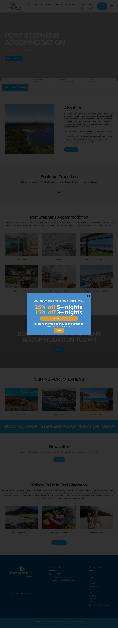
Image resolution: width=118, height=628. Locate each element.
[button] (88, 296)
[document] (59, 314)
